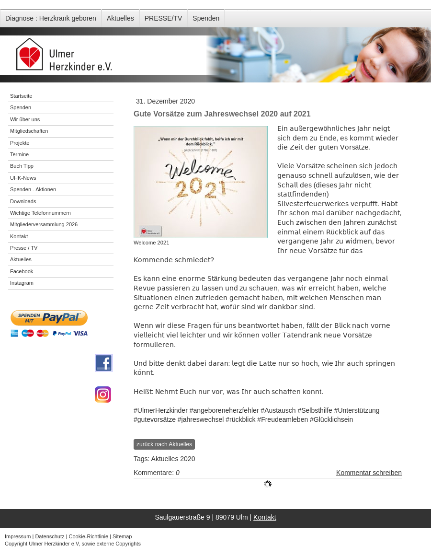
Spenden (206, 18)
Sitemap (122, 536)
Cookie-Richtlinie (89, 536)
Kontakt (264, 517)
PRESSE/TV (163, 18)
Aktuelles (120, 18)
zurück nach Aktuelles (164, 444)
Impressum (18, 536)
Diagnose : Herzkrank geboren (50, 18)
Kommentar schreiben (369, 472)
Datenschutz (49, 536)
